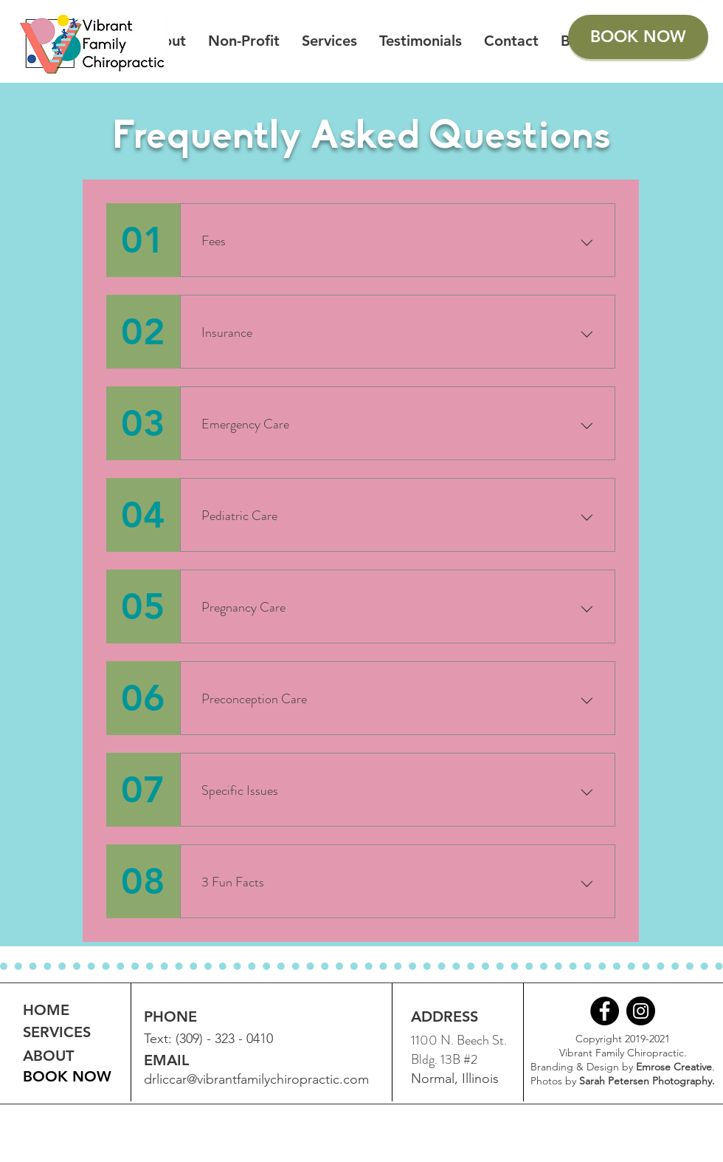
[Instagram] (640, 1011)
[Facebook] (604, 1011)
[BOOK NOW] (638, 37)
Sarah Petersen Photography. (647, 1080)
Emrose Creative (674, 1066)
